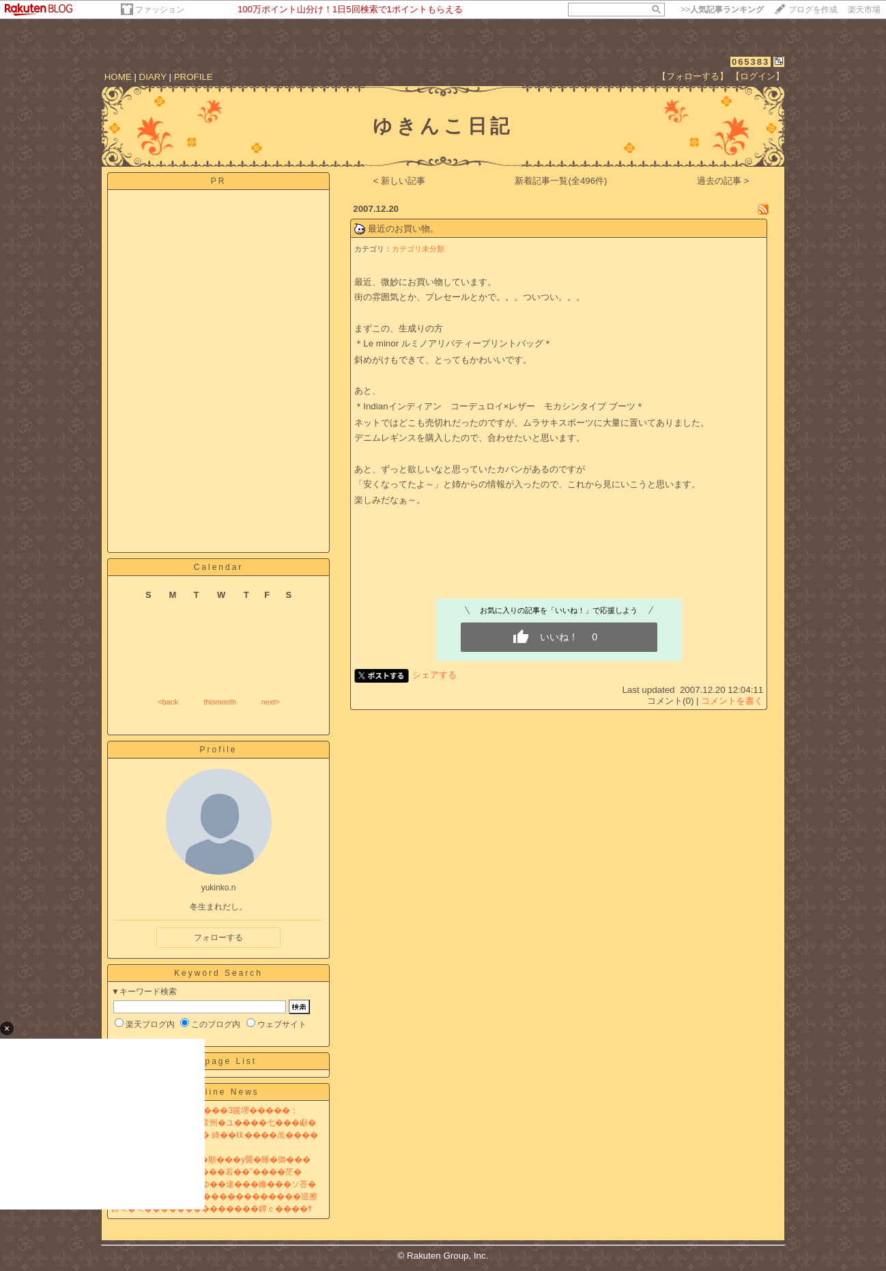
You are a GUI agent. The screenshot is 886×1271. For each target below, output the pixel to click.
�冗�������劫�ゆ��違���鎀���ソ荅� (213, 1184)
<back (168, 702)
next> (270, 702)
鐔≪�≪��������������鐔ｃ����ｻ (211, 1209)
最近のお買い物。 (403, 228)
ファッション (159, 9)
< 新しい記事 (399, 181)
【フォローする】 (692, 76)
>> (722, 9)
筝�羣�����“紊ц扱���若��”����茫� (206, 1172)
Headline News (218, 1092)
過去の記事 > (723, 181)
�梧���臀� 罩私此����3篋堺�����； (204, 1110)
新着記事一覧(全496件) (561, 181)
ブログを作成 (813, 9)
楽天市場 (864, 9)
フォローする (218, 937)
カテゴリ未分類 (418, 249)
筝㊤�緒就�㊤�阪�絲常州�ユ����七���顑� (213, 1123)
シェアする (434, 675)
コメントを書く (732, 701)
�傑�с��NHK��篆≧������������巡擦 (214, 1196)
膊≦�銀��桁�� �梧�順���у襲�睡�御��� (211, 1159)
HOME (118, 77)
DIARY (153, 77)
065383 (750, 62)
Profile (218, 749)
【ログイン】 (757, 76)
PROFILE (193, 77)
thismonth (219, 702)
